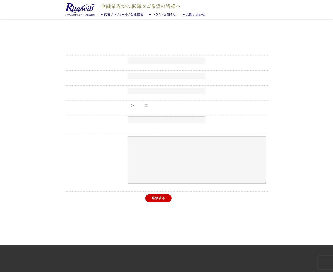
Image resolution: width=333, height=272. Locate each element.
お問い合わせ (195, 14)
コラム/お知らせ (163, 14)
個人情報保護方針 (166, 254)
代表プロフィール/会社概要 (122, 14)
